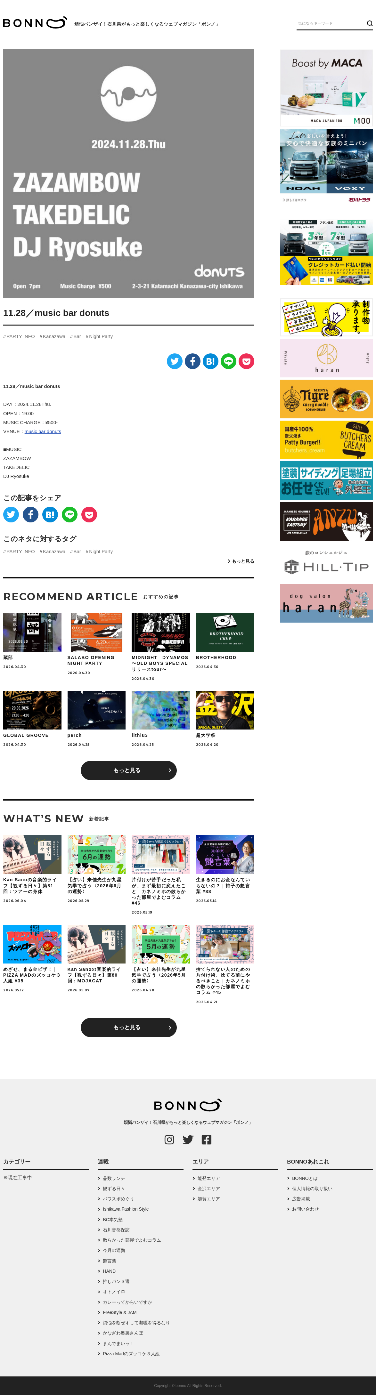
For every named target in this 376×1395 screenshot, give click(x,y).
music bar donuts (43, 431)
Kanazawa (54, 336)
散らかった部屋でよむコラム (132, 1240)
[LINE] (228, 361)
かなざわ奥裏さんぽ (123, 1332)
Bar (77, 336)
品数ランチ (114, 1178)
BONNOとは (304, 1178)
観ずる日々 (114, 1188)
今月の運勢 (114, 1250)
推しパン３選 (116, 1281)
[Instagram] (169, 1139)
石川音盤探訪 (116, 1229)
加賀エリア (209, 1198)
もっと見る (243, 561)
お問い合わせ (305, 1209)
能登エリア (209, 1178)
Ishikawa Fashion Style (126, 1209)
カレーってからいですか (127, 1302)
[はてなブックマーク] (210, 361)
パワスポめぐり (118, 1198)
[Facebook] (192, 361)
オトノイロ (114, 1291)
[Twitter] (175, 361)
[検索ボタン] (369, 23)
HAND (109, 1271)
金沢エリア (209, 1188)
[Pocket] (246, 361)
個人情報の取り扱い (312, 1188)
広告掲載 (301, 1198)
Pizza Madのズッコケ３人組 (131, 1353)
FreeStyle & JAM (119, 1312)
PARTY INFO (20, 336)
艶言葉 (109, 1260)
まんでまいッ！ (118, 1343)
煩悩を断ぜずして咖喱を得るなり (136, 1322)
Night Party (101, 336)
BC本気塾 (112, 1219)
